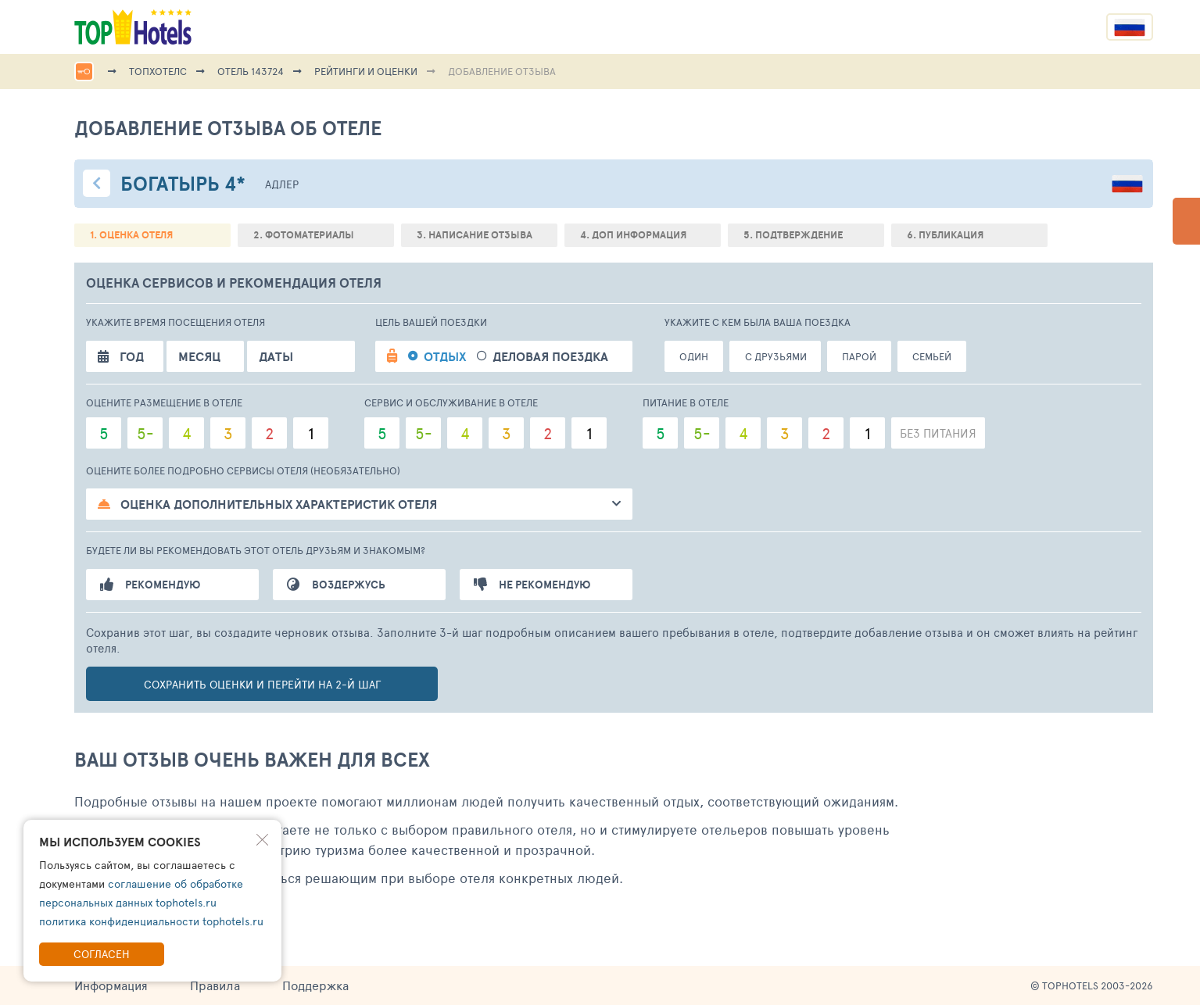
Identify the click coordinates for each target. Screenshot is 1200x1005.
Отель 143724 (250, 71)
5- (145, 433)
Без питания (938, 432)
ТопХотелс (158, 71)
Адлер (282, 184)
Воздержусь (336, 584)
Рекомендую (150, 584)
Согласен (101, 953)
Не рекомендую (532, 584)
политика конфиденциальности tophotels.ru (151, 921)
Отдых (445, 356)
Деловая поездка (550, 356)
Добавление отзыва (502, 71)
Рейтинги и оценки (365, 71)
